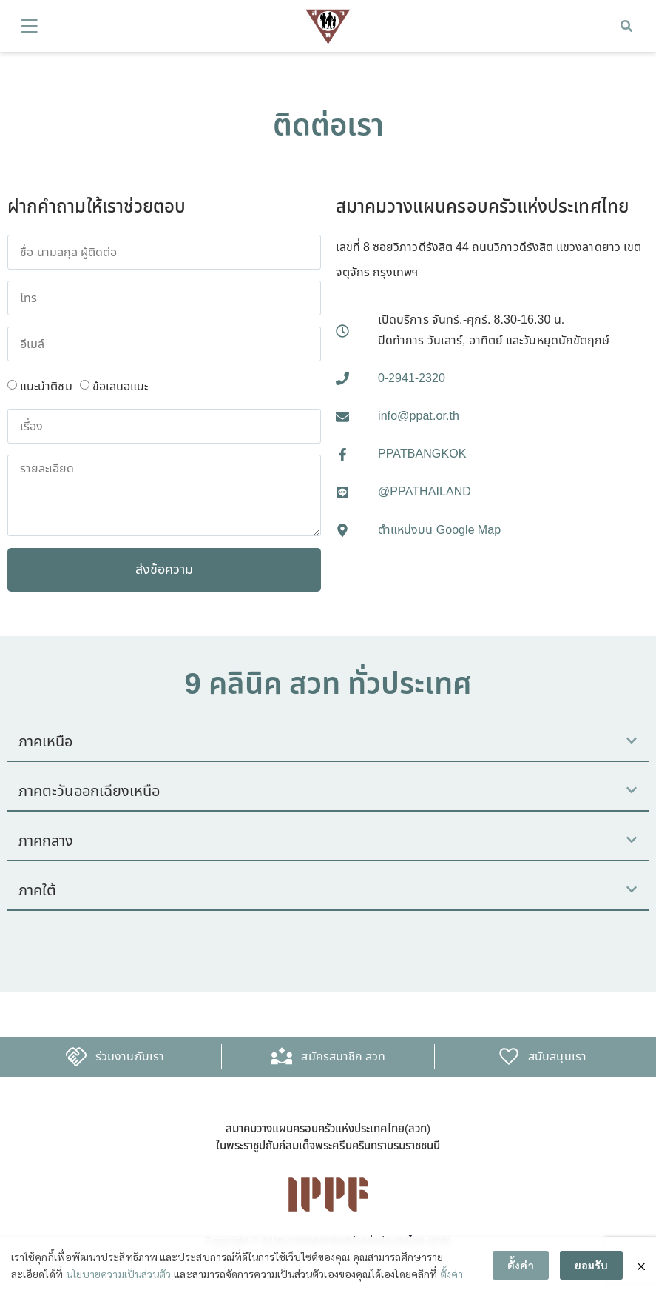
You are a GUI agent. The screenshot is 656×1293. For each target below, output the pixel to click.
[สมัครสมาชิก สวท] (282, 1057)
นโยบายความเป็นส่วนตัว (118, 1273)
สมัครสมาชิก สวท (343, 1057)
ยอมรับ (591, 1265)
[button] (626, 26)
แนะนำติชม (46, 386)
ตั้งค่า (451, 1273)
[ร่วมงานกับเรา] (76, 1057)
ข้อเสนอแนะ (120, 386)
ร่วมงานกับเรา (129, 1057)
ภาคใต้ (37, 891)
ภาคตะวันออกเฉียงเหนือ (89, 792)
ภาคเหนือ (45, 742)
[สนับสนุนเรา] (509, 1057)
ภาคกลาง (46, 841)
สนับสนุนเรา (557, 1057)
